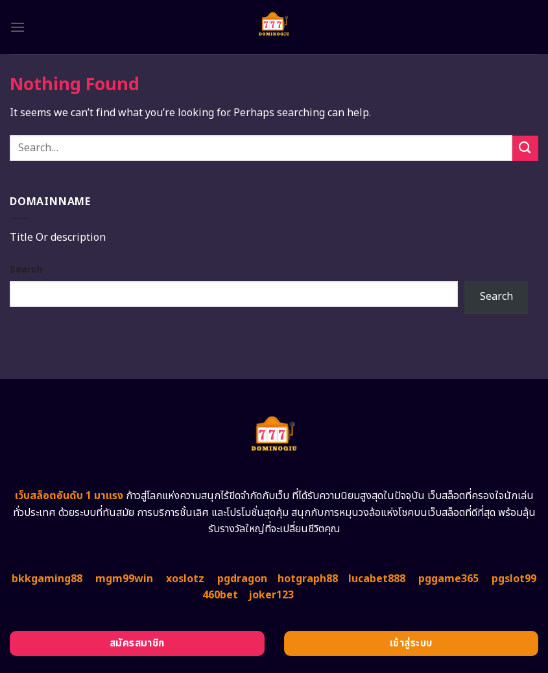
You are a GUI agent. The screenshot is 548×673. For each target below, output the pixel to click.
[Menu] (17, 27)
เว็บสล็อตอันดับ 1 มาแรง (69, 496)
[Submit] (525, 148)
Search (26, 269)
